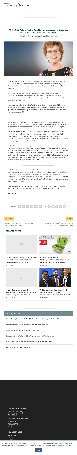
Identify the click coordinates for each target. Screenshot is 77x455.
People (43, 36)
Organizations (35, 36)
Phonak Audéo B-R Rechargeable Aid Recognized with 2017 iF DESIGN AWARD (54, 259)
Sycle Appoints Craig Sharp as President (18, 347)
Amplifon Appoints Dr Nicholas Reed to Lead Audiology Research (27, 324)
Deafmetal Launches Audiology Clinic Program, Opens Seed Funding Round (30, 336)
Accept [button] (38, 450)
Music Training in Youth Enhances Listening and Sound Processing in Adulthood (21, 292)
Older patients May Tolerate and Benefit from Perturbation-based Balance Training (21, 259)
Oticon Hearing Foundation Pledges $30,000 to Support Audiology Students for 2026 (33, 319)
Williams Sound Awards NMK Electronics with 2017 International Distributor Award (54, 292)
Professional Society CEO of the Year (21, 124)
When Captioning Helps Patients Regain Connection (22, 330)
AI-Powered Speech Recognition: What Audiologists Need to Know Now (29, 341)
